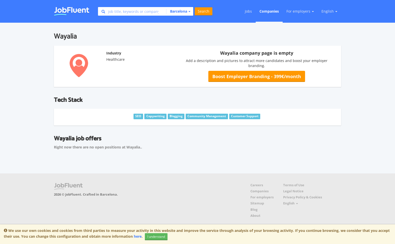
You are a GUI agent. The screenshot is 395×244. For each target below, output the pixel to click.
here (138, 236)
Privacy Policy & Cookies (302, 197)
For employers (262, 197)
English (329, 11)
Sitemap (257, 203)
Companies (269, 11)
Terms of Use (293, 185)
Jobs (248, 11)
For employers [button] (300, 11)
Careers (256, 185)
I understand (156, 236)
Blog (253, 209)
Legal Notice (293, 191)
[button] (178, 11)
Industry (113, 53)
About (255, 216)
